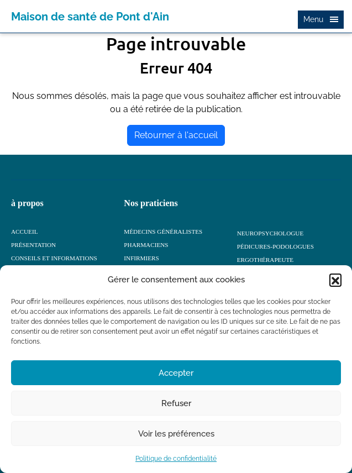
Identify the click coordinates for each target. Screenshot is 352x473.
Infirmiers (141, 258)
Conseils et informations (54, 258)
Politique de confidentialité (176, 459)
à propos (27, 203)
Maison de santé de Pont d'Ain (90, 16)
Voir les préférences (176, 434)
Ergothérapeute (265, 259)
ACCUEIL (24, 231)
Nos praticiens (150, 203)
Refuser (176, 403)
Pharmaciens (146, 244)
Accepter (176, 373)
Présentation (33, 244)
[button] (335, 279)
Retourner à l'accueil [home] (176, 135)
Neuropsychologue (270, 233)
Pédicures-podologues (275, 246)
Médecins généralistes (163, 231)
